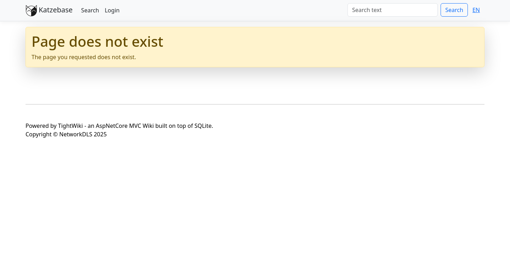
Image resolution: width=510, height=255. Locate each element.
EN (476, 10)
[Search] (392, 10)
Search (90, 10)
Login (112, 10)
